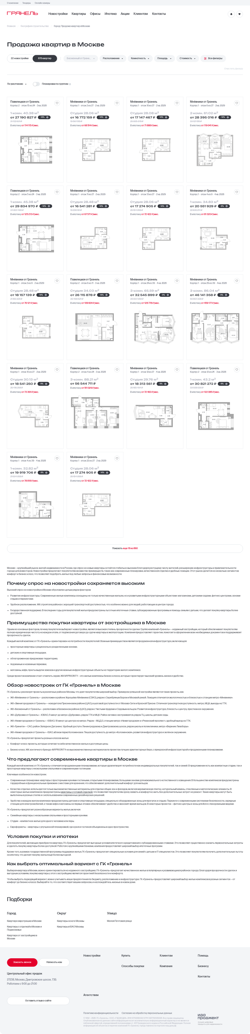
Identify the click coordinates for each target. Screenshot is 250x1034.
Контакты (159, 14)
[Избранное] (239, 14)
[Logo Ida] (210, 1019)
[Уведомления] (231, 14)
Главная (11, 26)
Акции (125, 14)
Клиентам (141, 14)
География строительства (35, 26)
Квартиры (79, 14)
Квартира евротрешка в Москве (24, 921)
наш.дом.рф (170, 1025)
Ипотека (111, 14)
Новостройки (58, 14)
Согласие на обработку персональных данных (147, 1013)
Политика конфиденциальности (100, 1013)
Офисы (95, 14)
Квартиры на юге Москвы (70, 921)
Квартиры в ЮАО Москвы (70, 926)
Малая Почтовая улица (119, 921)
